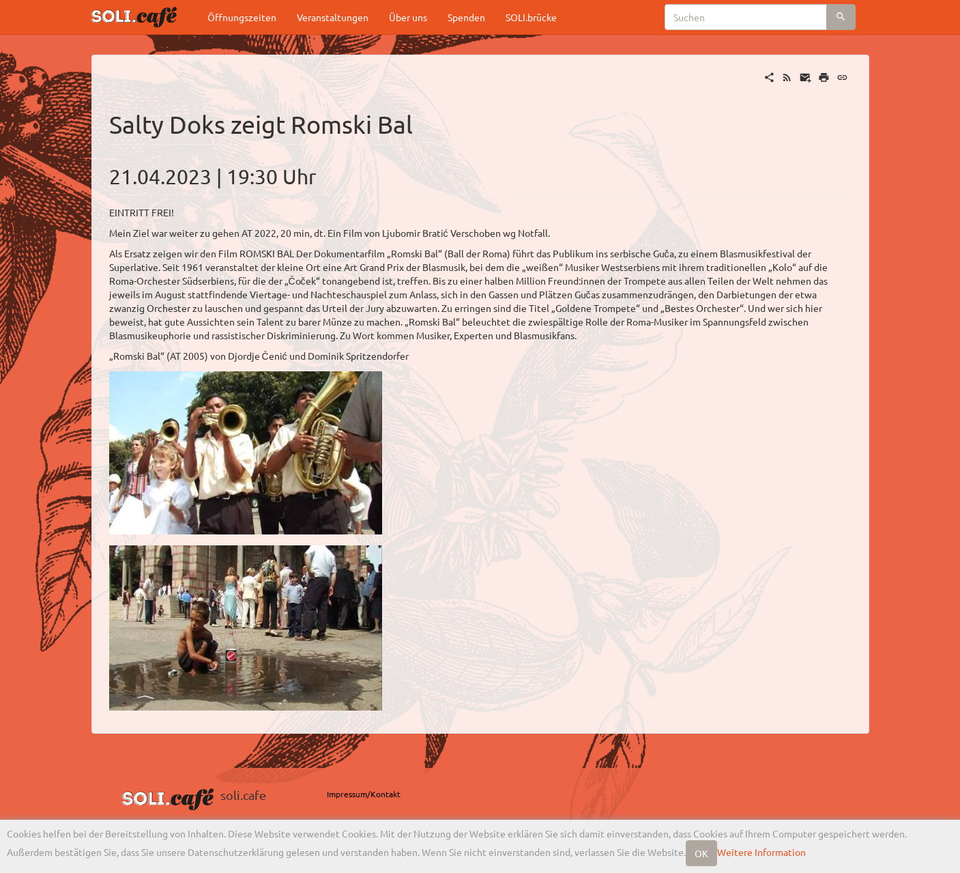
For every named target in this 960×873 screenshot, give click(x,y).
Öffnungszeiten (241, 17)
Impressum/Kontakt (364, 793)
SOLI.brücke (531, 17)
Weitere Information (761, 852)
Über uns (408, 17)
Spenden (466, 17)
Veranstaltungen (332, 17)
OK (701, 853)
